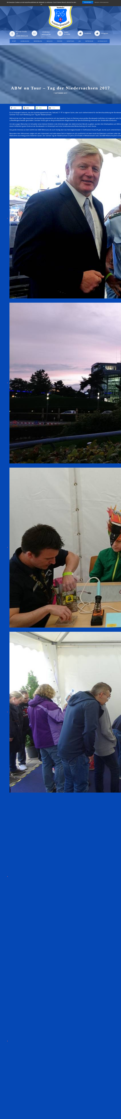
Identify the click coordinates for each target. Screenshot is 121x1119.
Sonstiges (70, 41)
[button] (16, 107)
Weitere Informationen (102, 2)
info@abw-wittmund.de (46, 33)
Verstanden (87, 2)
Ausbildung (25, 41)
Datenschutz (102, 41)
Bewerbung (38, 41)
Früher (59, 41)
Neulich (50, 41)
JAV (80, 41)
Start (14, 41)
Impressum (89, 41)
